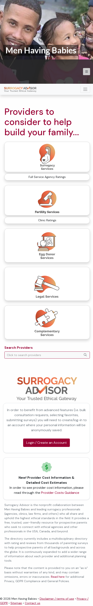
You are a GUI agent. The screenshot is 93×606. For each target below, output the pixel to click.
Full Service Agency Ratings (47, 177)
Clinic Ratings (47, 220)
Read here (58, 577)
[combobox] (47, 355)
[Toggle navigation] (85, 89)
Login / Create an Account (46, 442)
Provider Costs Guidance (60, 492)
